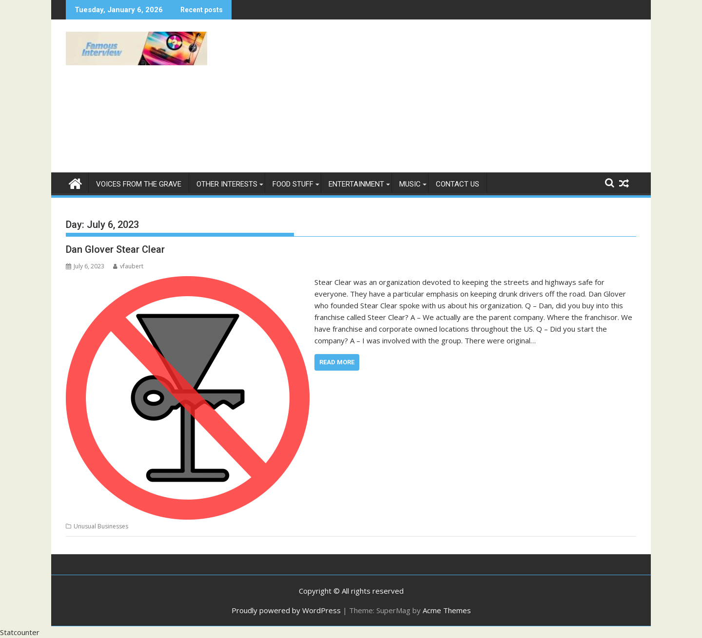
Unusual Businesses (101, 526)
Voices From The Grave (138, 184)
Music (410, 184)
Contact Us (457, 184)
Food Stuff (293, 184)
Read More (336, 362)
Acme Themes (447, 610)
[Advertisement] (442, 100)
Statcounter (19, 632)
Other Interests (226, 184)
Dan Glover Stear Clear (115, 249)
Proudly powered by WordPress (286, 610)
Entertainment (356, 184)
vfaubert (128, 266)
